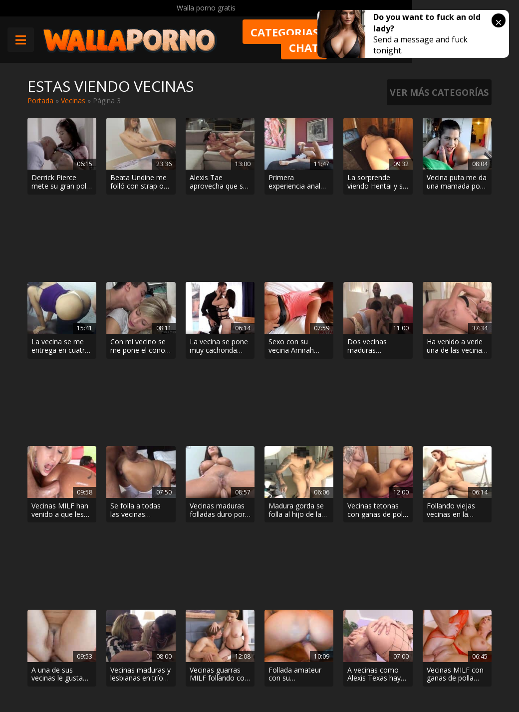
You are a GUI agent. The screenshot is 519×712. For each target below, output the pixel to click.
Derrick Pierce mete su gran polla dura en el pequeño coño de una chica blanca (61, 182)
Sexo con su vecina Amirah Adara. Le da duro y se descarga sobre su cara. (297, 266)
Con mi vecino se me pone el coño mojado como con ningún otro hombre (140, 266)
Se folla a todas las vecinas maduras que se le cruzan (140, 351)
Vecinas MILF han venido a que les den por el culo (59, 351)
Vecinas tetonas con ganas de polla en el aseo (377, 351)
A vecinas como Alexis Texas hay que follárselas (374, 436)
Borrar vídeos (188, 677)
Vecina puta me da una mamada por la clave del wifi (457, 182)
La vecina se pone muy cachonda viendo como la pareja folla (219, 266)
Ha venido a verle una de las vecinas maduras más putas (456, 266)
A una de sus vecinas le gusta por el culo (57, 436)
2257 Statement (324, 677)
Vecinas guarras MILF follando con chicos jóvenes (219, 436)
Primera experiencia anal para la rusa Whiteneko (294, 182)
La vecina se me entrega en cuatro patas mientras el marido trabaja (60, 266)
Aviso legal (134, 677)
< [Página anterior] (205, 578)
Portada (40, 100)
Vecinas (73, 100)
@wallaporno (454, 668)
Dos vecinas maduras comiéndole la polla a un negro (373, 266)
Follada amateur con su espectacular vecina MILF (294, 436)
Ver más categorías (439, 92)
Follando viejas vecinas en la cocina (451, 351)
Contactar (133, 649)
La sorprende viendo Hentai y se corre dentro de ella (377, 182)
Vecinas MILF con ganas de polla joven (455, 436)
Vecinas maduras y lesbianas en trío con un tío (140, 436)
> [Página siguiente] (314, 578)
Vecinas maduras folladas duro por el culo (217, 351)
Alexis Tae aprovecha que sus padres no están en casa (220, 182)
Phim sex (132, 632)
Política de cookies (254, 677)
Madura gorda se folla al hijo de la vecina (296, 351)
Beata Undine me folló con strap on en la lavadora (139, 182)
